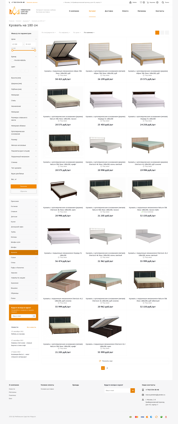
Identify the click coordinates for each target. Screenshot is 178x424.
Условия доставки (47, 389)
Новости (12, 389)
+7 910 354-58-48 (152, 390)
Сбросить (23, 191)
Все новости (31, 327)
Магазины (12, 392)
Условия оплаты (47, 385)
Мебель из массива (18, 334)
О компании (14, 385)
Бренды (76, 385)
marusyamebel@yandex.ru (155, 395)
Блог (10, 398)
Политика (12, 395)
